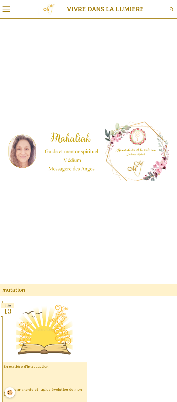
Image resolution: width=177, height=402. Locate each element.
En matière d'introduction (26, 366)
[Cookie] (10, 392)
